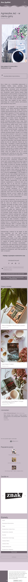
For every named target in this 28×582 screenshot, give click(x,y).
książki (10, 267)
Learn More (16, 580)
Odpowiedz (6, 419)
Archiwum (14, 557)
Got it (20, 580)
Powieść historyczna (6, 546)
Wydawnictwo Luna (7, 269)
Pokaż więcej (14, 552)
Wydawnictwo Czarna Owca (8, 529)
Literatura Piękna (5, 540)
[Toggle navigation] (24, 2)
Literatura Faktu (5, 543)
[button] (3, 495)
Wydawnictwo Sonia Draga (8, 537)
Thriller (3, 526)
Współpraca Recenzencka (18, 267)
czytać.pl (15, 441)
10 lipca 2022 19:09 (20, 413)
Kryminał (5, 267)
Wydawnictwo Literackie (7, 532)
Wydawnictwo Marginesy (7, 549)
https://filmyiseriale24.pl (10, 413)
